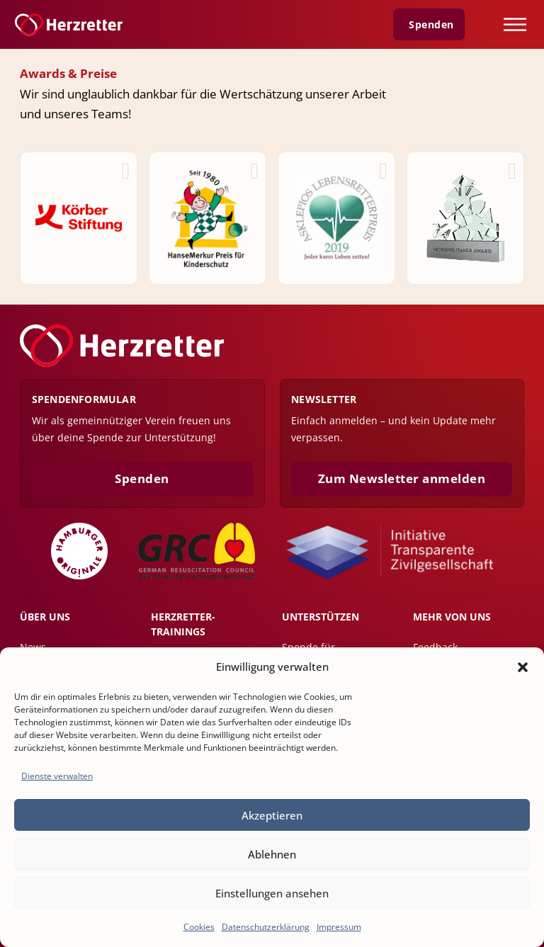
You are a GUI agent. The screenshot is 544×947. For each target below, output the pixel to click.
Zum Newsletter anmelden (402, 478)
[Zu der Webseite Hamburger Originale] (79, 551)
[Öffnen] (515, 24)
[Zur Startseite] (69, 25)
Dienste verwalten (57, 776)
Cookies (199, 927)
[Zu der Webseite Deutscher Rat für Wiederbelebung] (197, 551)
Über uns (45, 616)
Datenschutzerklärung (266, 927)
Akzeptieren (272, 815)
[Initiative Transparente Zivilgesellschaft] (390, 551)
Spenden (142, 478)
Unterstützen (320, 616)
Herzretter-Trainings (183, 623)
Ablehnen (272, 854)
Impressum (339, 927)
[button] (523, 667)
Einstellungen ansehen (272, 893)
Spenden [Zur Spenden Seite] (431, 25)
